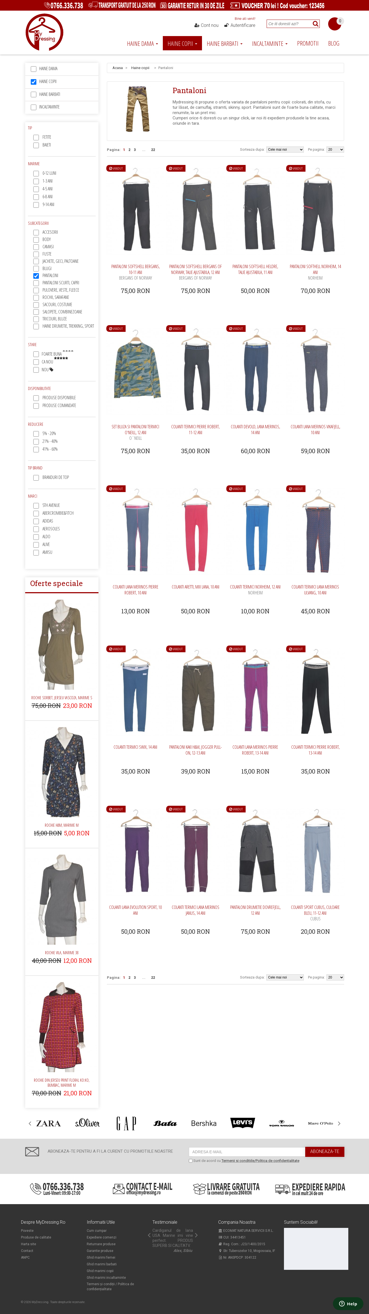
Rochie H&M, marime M (62, 825)
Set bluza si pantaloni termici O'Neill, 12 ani (135, 432)
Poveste (27, 1231)
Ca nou (55, 362)
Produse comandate (59, 405)
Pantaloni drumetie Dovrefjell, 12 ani (255, 910)
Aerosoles (51, 529)
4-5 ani (48, 189)
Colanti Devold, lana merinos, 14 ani (255, 430)
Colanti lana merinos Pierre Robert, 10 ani (135, 590)
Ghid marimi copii (100, 1271)
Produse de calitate (36, 1237)
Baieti (47, 145)
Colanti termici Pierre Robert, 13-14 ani (315, 750)
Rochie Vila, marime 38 (62, 952)
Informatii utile (101, 1222)
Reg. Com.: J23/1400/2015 (241, 1244)
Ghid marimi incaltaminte (106, 1278)
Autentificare (239, 25)
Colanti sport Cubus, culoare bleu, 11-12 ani (315, 913)
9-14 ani (48, 204)
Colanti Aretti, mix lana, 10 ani (195, 587)
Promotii (308, 43)
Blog (333, 43)
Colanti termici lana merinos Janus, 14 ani (195, 910)
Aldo (46, 536)
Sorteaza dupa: (252, 149)
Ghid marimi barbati (102, 1264)
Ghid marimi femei (101, 1257)
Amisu (47, 552)
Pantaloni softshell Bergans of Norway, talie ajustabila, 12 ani (195, 272)
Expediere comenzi (101, 1237)
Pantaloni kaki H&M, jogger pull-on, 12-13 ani (195, 750)
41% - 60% (50, 449)
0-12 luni (49, 173)
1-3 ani (48, 181)
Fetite (47, 137)
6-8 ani (48, 196)
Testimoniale (164, 1222)
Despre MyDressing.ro (43, 1222)
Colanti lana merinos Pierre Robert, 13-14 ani (255, 750)
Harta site (28, 1244)
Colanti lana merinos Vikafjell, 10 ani (315, 430)
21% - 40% (50, 441)
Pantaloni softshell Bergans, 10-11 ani (135, 272)
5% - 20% (49, 433)
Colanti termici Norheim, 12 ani (255, 590)
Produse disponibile (59, 397)
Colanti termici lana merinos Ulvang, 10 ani (315, 590)
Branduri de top (56, 477)
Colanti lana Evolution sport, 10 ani (135, 910)
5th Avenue (51, 505)
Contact (27, 1251)
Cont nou (206, 25)
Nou (47, 370)
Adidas (48, 521)
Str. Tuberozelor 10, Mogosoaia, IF (246, 1251)
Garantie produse (100, 1251)
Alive (46, 544)
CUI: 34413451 (232, 1237)
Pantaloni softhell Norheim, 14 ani (315, 272)
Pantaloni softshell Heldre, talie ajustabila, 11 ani (255, 269)
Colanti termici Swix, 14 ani (135, 747)
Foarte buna (58, 354)
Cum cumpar (97, 1231)
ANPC (25, 1257)
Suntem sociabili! (301, 1222)
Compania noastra (236, 1222)
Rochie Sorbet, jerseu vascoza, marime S (61, 697)
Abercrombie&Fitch (58, 513)
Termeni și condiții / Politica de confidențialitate (110, 1286)
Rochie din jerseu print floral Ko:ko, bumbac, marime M (62, 1082)
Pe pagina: (316, 149)
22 (153, 150)
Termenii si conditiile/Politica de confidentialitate (260, 1161)
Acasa (117, 68)
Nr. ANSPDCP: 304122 (237, 1257)
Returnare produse (101, 1244)
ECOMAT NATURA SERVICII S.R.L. (246, 1231)
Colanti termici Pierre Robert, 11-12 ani (195, 430)
